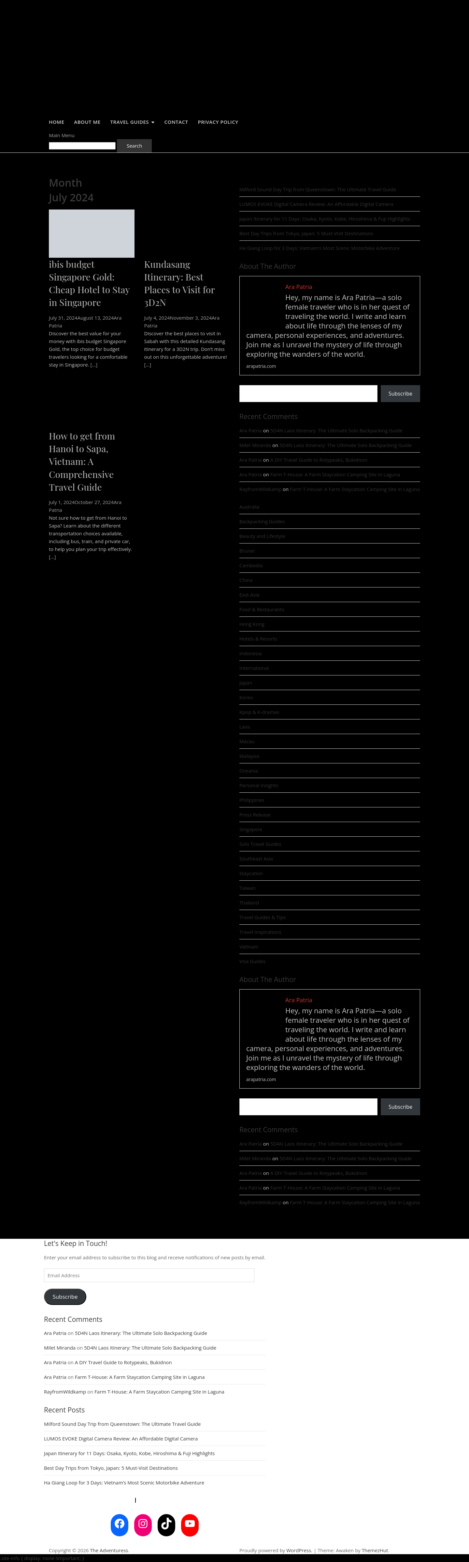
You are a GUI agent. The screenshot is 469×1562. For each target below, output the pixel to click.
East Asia (249, 594)
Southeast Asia (256, 858)
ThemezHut (375, 1550)
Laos (244, 726)
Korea (246, 697)
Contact (176, 122)
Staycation (251, 873)
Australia (249, 506)
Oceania (248, 770)
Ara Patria (250, 430)
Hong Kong (251, 624)
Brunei (246, 550)
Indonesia (250, 653)
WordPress (298, 1550)
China (245, 580)
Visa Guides (252, 961)
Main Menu (62, 135)
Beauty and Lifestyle (262, 536)
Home (56, 122)
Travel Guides (129, 122)
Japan (245, 682)
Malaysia (249, 756)
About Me (87, 122)
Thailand (249, 902)
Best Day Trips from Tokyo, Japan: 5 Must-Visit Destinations (306, 233)
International (254, 668)
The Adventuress (109, 1550)
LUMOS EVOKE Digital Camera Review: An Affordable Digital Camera (316, 204)
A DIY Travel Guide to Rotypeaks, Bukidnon (318, 459)
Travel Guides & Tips (262, 917)
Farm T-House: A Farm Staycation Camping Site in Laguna (335, 474)
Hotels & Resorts (258, 638)
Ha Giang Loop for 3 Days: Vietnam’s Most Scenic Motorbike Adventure (319, 248)
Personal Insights (258, 785)
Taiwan (247, 888)
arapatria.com (261, 366)
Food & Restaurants (261, 609)
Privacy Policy (218, 122)
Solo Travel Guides (260, 844)
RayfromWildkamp (260, 489)
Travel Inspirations (260, 932)
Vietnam (248, 946)
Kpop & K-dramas (259, 712)
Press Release (255, 814)
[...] (93, 364)
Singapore (250, 829)
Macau (247, 741)
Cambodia (251, 565)
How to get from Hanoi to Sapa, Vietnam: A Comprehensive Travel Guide (82, 461)
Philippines (251, 800)
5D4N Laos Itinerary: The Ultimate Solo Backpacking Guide (336, 430)
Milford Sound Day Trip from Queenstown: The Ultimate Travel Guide (317, 189)
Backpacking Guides (262, 521)
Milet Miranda (255, 445)
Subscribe (400, 393)
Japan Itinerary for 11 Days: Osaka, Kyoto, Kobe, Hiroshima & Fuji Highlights (324, 218)
